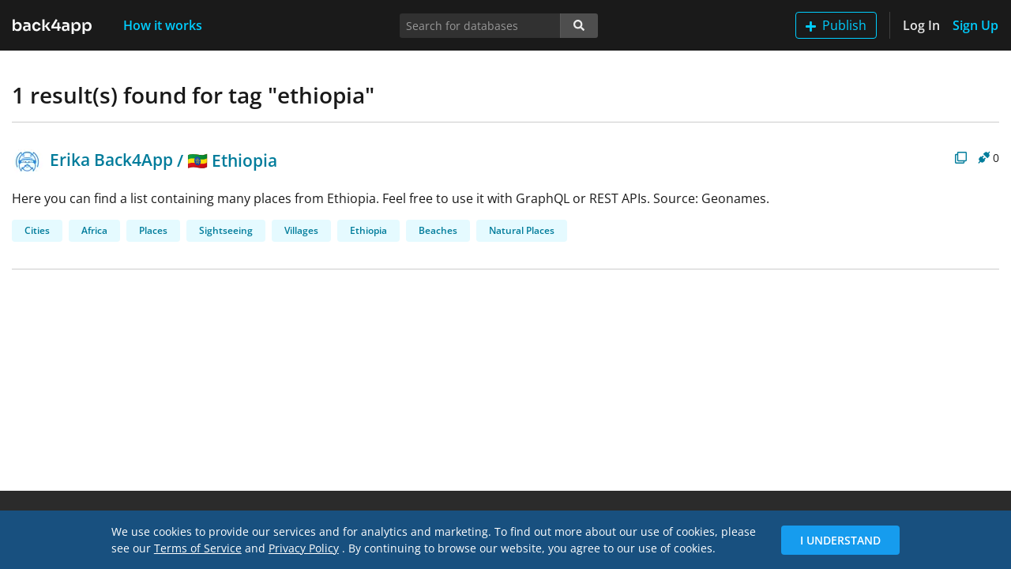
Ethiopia (368, 230)
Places (153, 230)
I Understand (840, 540)
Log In (921, 25)
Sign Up (975, 25)
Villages (301, 230)
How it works (162, 25)
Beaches (438, 230)
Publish (836, 25)
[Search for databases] (480, 25)
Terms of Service (198, 548)
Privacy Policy (304, 548)
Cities (37, 230)
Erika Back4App (92, 160)
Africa (94, 230)
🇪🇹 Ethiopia (232, 160)
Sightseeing (226, 230)
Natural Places (521, 230)
